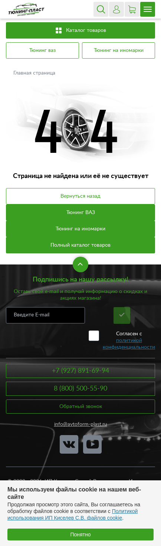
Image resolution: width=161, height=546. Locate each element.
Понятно (80, 534)
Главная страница (35, 73)
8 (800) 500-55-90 (80, 388)
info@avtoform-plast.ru (80, 424)
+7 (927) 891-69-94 (80, 371)
